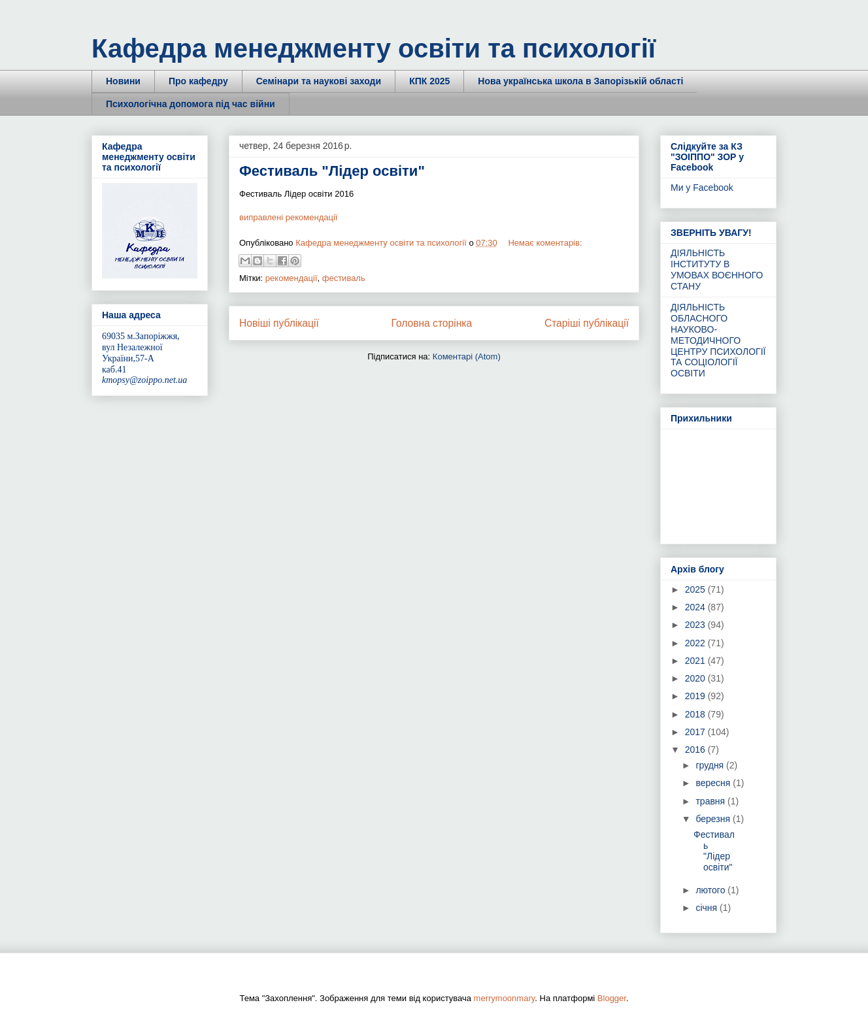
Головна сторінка (432, 323)
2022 (696, 643)
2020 (696, 678)
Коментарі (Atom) (467, 356)
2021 (696, 660)
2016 (696, 749)
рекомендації (291, 278)
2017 (696, 732)
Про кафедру (198, 81)
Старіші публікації (586, 323)
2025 (696, 589)
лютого (711, 890)
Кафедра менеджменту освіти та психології (374, 48)
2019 (696, 696)
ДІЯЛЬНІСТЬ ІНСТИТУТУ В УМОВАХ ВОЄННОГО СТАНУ (717, 269)
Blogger (611, 998)
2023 (696, 624)
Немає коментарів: (545, 243)
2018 (696, 714)
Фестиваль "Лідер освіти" (332, 171)
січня (707, 907)
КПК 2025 (429, 81)
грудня (710, 765)
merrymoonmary (504, 998)
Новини (123, 81)
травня (711, 801)
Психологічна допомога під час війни (190, 104)
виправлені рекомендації (288, 217)
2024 (696, 607)
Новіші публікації (279, 323)
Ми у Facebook (702, 187)
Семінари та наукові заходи (318, 81)
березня (714, 819)
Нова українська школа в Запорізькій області (580, 81)
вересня (714, 783)
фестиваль (343, 278)
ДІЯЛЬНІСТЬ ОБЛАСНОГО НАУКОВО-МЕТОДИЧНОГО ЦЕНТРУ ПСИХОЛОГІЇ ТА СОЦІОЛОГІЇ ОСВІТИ (718, 340)
